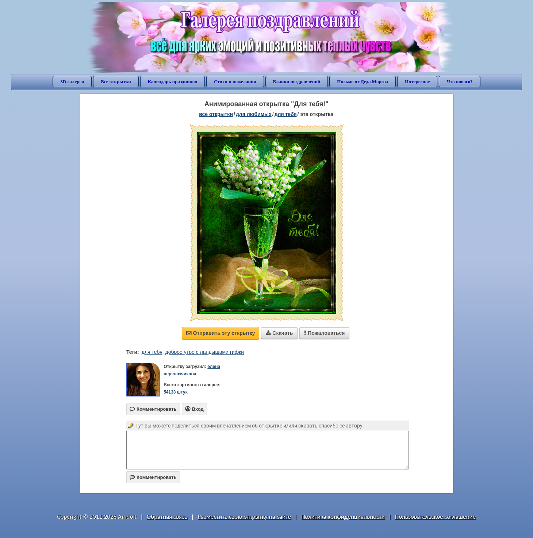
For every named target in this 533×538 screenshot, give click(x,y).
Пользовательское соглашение (435, 516)
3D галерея (72, 81)
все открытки (216, 114)
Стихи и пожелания (235, 81)
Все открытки (116, 81)
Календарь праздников (172, 81)
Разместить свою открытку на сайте (244, 516)
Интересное (417, 81)
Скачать (279, 333)
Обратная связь (167, 516)
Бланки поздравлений (297, 81)
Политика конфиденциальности (343, 516)
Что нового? (459, 81)
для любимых (254, 114)
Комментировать (153, 477)
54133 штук (176, 392)
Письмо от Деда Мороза (362, 81)
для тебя (286, 114)
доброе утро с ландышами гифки (204, 352)
